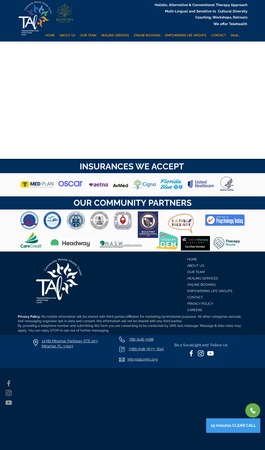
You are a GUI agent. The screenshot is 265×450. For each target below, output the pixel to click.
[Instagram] (9, 393)
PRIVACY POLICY (200, 303)
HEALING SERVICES (202, 278)
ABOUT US (195, 265)
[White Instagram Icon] (201, 353)
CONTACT (195, 297)
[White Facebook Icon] (191, 353)
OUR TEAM (196, 272)
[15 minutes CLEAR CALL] (233, 425)
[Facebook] (9, 383)
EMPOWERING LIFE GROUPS (209, 291)
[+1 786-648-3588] (252, 410)
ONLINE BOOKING (201, 284)
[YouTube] (9, 403)
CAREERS (194, 310)
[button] (115, 33)
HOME (192, 259)
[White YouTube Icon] (210, 353)
